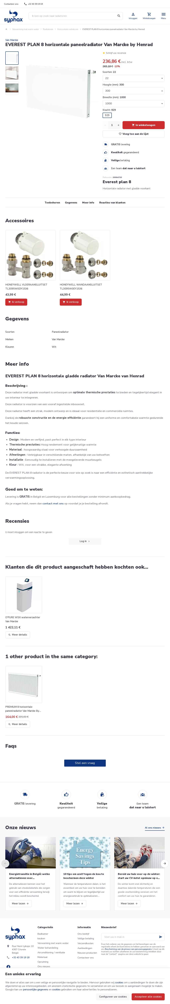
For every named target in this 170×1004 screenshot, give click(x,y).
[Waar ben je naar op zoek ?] (76, 16)
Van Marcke (11, 40)
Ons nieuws (44, 966)
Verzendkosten (85, 943)
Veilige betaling (86, 938)
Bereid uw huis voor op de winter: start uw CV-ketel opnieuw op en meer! (139, 876)
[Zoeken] (119, 16)
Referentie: (107, 177)
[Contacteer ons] (11, 4)
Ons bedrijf (83, 933)
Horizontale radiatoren (67, 29)
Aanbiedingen (85, 948)
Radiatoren (48, 29)
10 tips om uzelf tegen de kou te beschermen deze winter (83, 876)
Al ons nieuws (153, 827)
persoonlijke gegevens (35, 989)
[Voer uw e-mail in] (133, 937)
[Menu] (163, 16)
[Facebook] (8, 967)
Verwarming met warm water (25, 29)
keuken (41, 938)
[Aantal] (112, 125)
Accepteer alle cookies (148, 996)
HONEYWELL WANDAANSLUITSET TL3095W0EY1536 (81, 286)
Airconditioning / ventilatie (51, 952)
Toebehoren (52, 202)
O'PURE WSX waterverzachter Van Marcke (22, 619)
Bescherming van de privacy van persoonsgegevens (128, 949)
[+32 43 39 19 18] (33, 4)
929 (107, 115)
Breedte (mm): (114, 97)
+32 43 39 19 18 (20, 957)
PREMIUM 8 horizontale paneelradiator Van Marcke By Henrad (22, 709)
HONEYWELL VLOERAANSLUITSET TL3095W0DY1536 (26, 286)
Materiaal (42, 957)
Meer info (88, 202)
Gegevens (71, 202)
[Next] (165, 864)
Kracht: (109, 110)
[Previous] (5, 864)
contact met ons (53, 503)
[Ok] (161, 937)
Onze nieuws (20, 827)
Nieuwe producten (87, 952)
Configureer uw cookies (113, 996)
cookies (119, 982)
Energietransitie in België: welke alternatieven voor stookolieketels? (29, 876)
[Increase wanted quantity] (118, 125)
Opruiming (43, 961)
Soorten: (109, 72)
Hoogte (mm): (113, 84)
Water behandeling (48, 947)
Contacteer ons (86, 957)
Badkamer (43, 933)
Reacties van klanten (112, 202)
